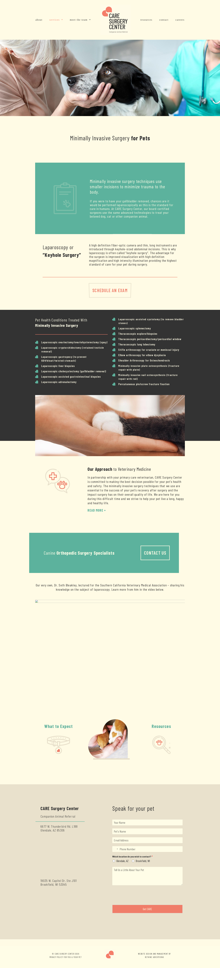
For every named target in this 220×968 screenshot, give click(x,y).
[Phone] (147, 849)
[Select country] (115, 849)
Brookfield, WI (143, 861)
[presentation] (135, 899)
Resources (161, 726)
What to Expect (58, 726)
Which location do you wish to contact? (132, 856)
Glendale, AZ (122, 861)
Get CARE (147, 909)
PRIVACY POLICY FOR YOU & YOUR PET (66, 957)
